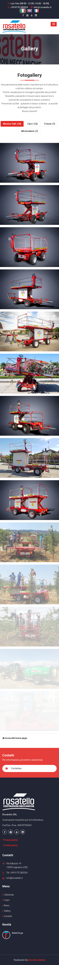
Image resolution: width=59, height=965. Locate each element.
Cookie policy (10, 845)
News (5, 905)
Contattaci (14, 768)
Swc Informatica (36, 960)
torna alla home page (14, 738)
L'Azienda (8, 894)
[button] (54, 24)
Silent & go (17, 933)
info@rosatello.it (41, 7)
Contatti (7, 916)
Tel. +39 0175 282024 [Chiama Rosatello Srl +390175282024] (17, 872)
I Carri (6, 900)
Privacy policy (10, 840)
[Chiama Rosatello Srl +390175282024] (18, 7)
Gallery (6, 911)
